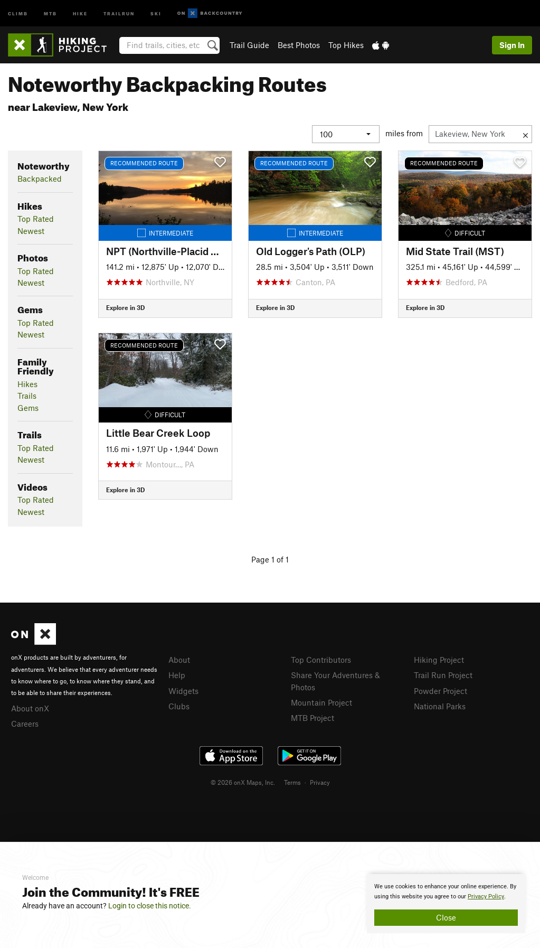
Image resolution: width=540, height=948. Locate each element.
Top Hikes (346, 45)
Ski (156, 13)
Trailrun (119, 13)
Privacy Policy (486, 896)
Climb (18, 13)
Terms (292, 782)
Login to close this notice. (149, 906)
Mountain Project (321, 702)
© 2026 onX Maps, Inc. (243, 782)
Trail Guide (249, 45)
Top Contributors (321, 659)
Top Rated (35, 218)
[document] (446, 903)
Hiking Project (439, 659)
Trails (26, 395)
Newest (30, 231)
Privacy (320, 782)
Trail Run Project (443, 675)
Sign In (512, 45)
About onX (30, 708)
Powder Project (440, 691)
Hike (80, 13)
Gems (28, 407)
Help (176, 675)
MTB (50, 13)
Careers (25, 723)
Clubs (179, 706)
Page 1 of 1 (270, 559)
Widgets (183, 691)
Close (446, 917)
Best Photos (299, 45)
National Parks (440, 706)
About (179, 659)
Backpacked (39, 178)
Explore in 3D (125, 307)
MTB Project (312, 717)
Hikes (27, 384)
